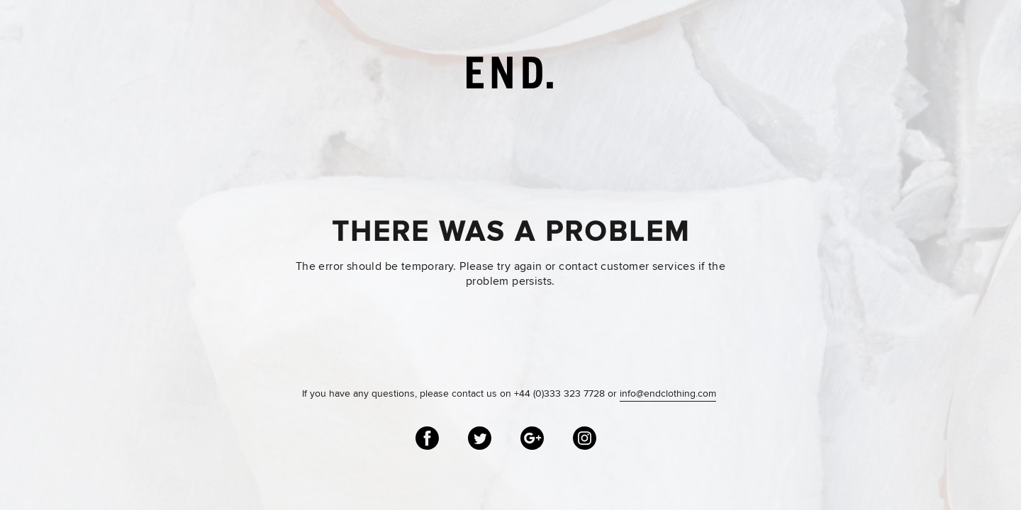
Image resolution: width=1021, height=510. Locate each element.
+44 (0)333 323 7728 (559, 394)
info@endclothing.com (668, 394)
